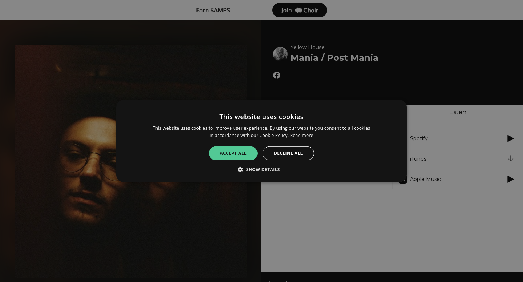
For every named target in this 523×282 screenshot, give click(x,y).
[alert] (261, 141)
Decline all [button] (288, 153)
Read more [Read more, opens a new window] (301, 135)
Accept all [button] (233, 153)
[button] (261, 169)
